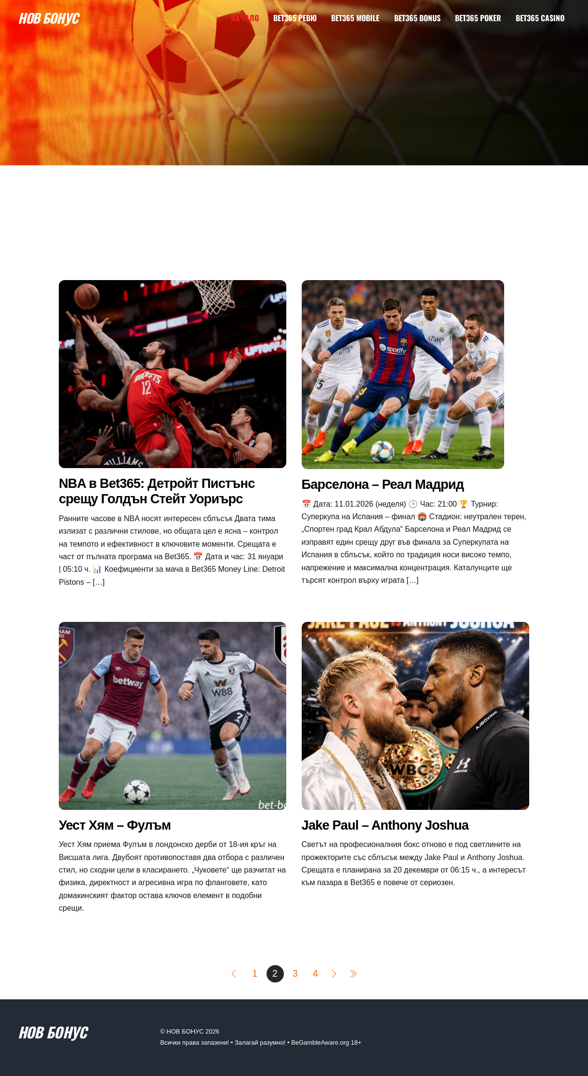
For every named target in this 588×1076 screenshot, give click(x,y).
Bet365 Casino (540, 18)
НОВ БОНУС (185, 1031)
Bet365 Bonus (417, 18)
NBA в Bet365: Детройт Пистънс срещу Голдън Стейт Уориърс (156, 491)
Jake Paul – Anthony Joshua (385, 825)
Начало (245, 18)
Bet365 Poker (478, 18)
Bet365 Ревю (295, 18)
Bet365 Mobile (355, 18)
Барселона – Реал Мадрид (383, 484)
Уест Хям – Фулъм (115, 825)
